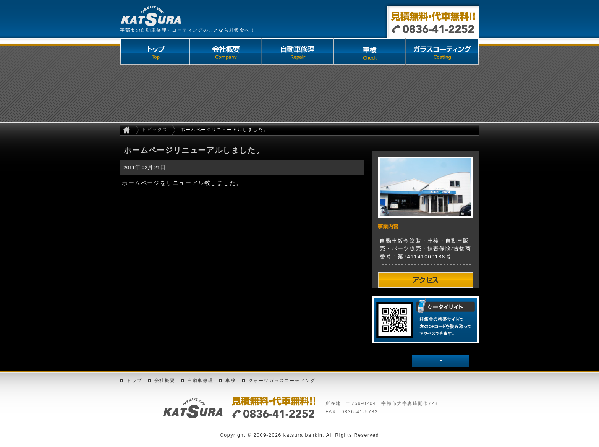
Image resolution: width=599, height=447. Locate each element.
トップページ (155, 51)
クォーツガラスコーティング (443, 51)
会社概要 (226, 51)
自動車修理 (298, 51)
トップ (134, 380)
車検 (371, 51)
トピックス (155, 129)
